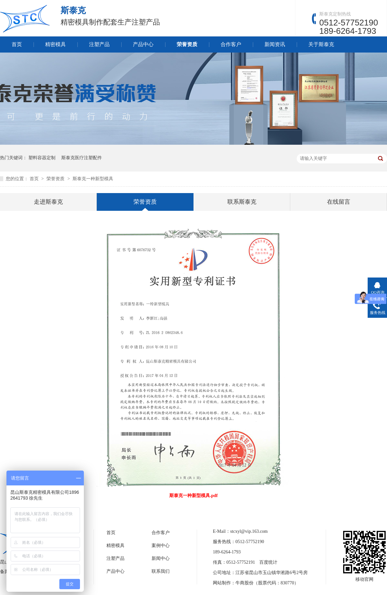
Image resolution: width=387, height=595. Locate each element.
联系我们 (161, 571)
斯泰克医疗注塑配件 (81, 157)
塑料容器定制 (41, 157)
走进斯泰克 (48, 202)
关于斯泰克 (321, 44)
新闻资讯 (274, 44)
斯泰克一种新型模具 (93, 178)
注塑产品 (99, 44)
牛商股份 (244, 582)
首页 (17, 44)
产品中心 (143, 44)
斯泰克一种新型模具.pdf (193, 495)
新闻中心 (161, 558)
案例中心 (161, 545)
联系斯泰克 (241, 202)
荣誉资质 (187, 44)
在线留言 (338, 202)
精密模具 (55, 44)
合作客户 (231, 44)
